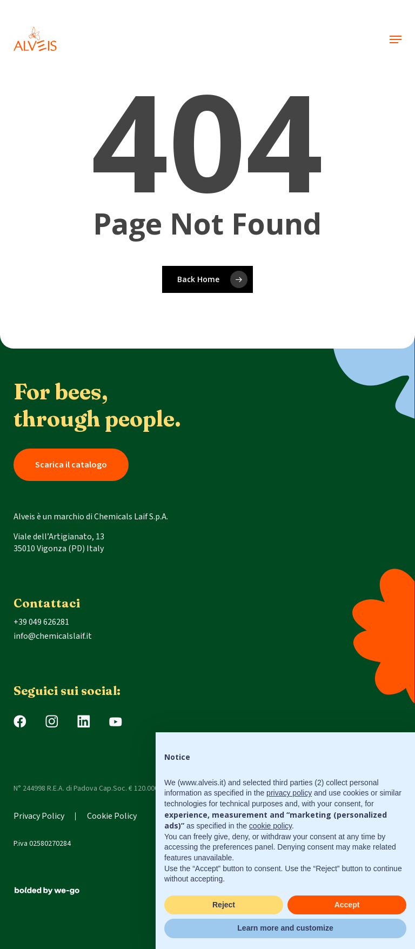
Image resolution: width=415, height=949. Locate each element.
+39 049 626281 (41, 622)
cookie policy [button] (270, 825)
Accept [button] (347, 904)
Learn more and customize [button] (285, 928)
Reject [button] (223, 904)
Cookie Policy (112, 816)
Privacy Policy (39, 816)
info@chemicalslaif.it (53, 636)
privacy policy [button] (289, 792)
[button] (395, 39)
